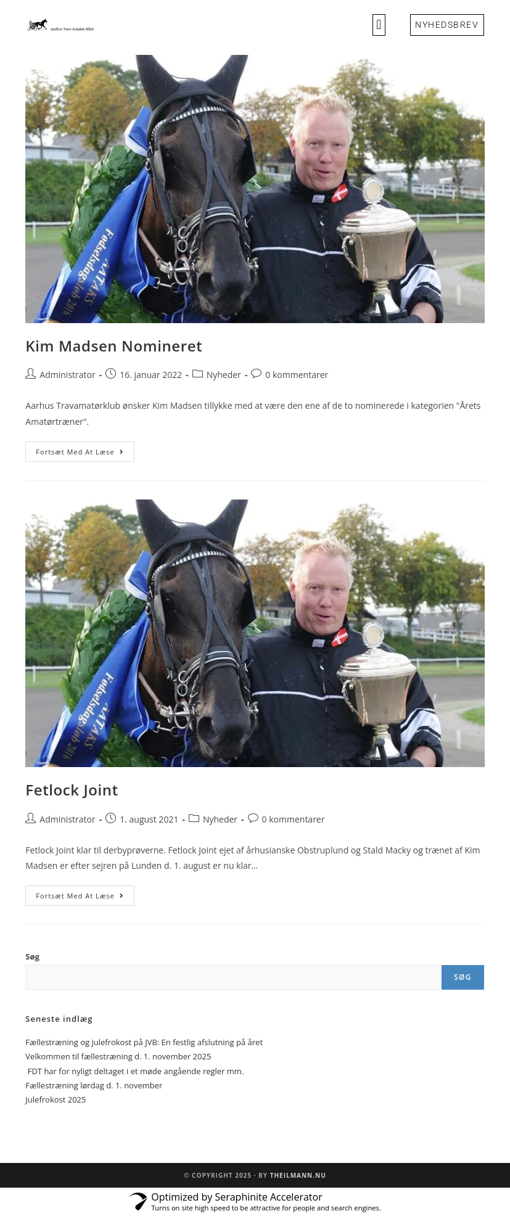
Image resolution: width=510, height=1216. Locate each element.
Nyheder (224, 374)
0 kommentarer (296, 374)
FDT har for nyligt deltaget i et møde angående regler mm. (134, 1071)
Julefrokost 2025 (55, 1099)
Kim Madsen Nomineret (113, 345)
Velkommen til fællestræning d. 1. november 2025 (118, 1056)
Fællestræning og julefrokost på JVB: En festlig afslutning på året (144, 1042)
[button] (378, 25)
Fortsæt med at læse (85, 449)
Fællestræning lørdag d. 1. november (93, 1085)
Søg (32, 956)
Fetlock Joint (71, 789)
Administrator (67, 374)
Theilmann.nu (298, 1175)
